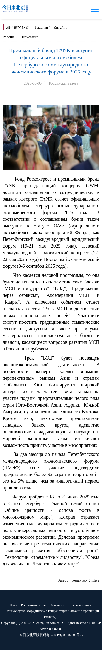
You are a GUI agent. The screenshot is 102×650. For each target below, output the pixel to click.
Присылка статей (79, 605)
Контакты (57, 605)
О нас (14, 605)
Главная (41, 27)
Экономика (29, 37)
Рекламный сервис (34, 605)
